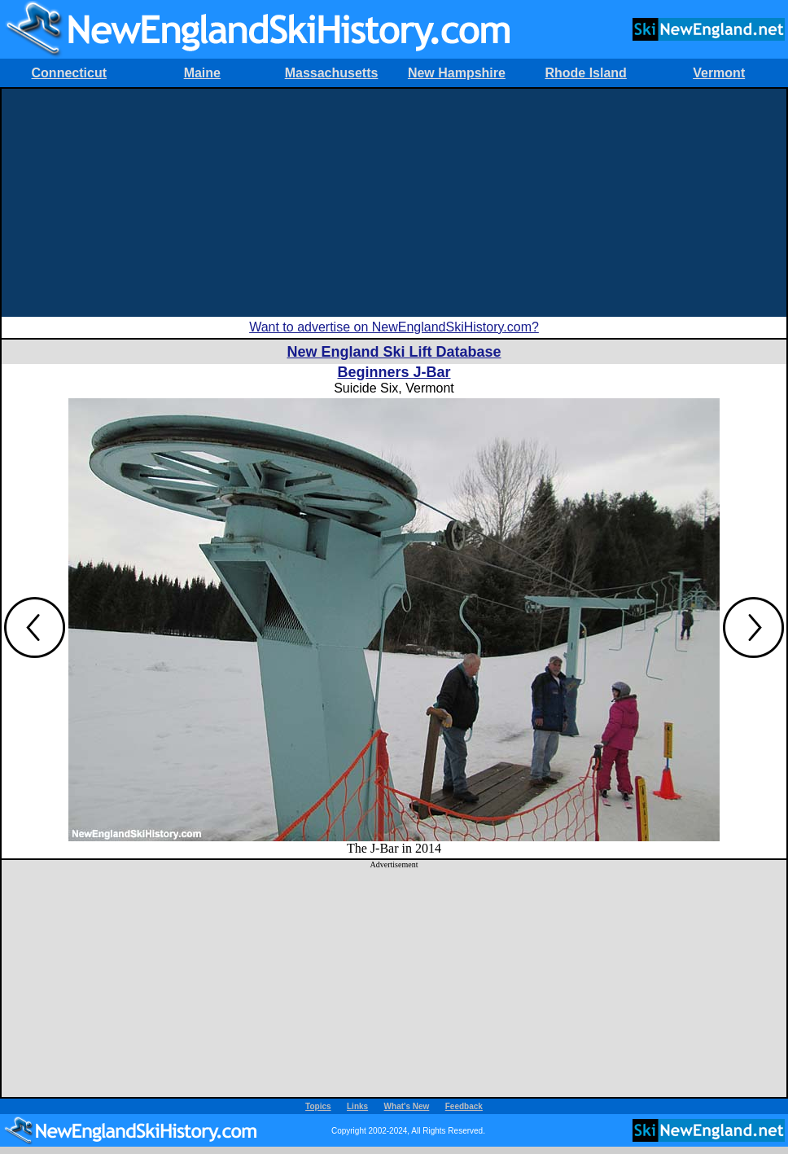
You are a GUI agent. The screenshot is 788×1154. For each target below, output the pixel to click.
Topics (318, 1106)
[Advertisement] (394, 203)
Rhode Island (585, 73)
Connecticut (69, 73)
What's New (407, 1106)
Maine (202, 73)
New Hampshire (457, 73)
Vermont (719, 73)
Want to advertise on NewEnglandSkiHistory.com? (394, 327)
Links (357, 1106)
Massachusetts (332, 73)
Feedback (464, 1106)
